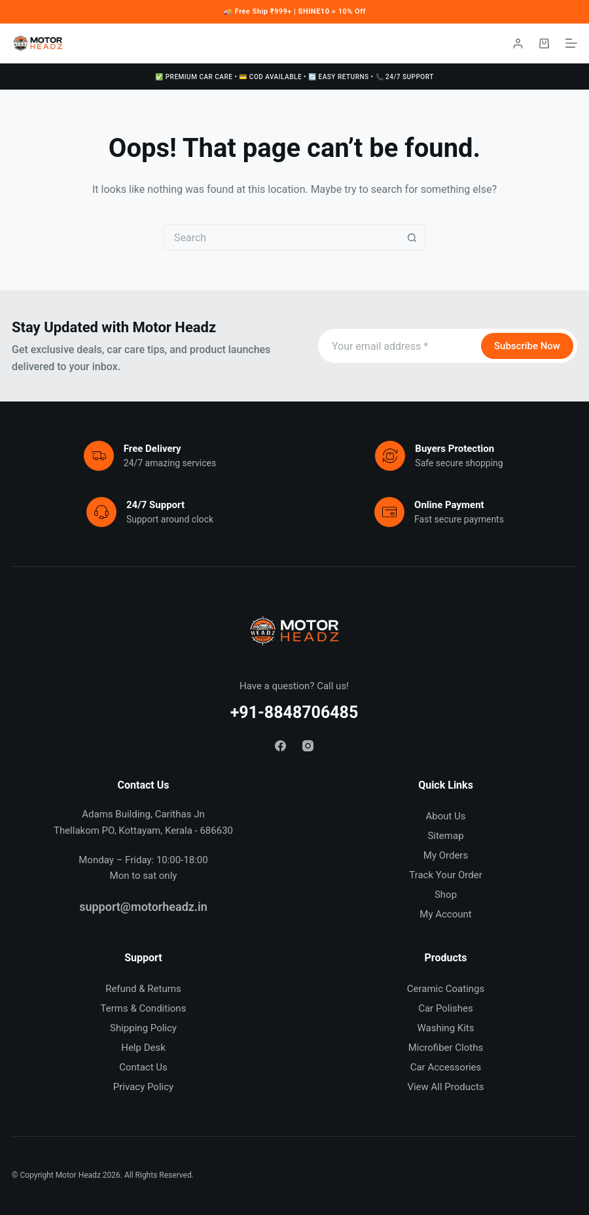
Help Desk (143, 1047)
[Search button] (412, 237)
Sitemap (445, 836)
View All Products (445, 1087)
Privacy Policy (143, 1087)
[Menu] (571, 43)
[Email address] (398, 346)
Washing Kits (445, 1028)
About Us (445, 816)
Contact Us (143, 1067)
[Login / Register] (518, 43)
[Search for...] (281, 237)
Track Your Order (445, 875)
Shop (446, 894)
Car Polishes (445, 1008)
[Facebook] (280, 745)
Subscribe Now (527, 346)
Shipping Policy (143, 1028)
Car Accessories (446, 1067)
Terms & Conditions (144, 1008)
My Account (445, 914)
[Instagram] (307, 745)
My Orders (445, 855)
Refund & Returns (143, 989)
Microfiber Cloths (445, 1047)
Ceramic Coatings (446, 989)
